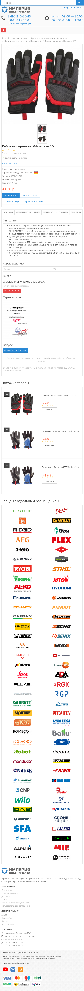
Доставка (6, 896)
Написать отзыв (20, 153)
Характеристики (24, 212)
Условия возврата (9, 893)
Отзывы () (48, 212)
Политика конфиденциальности (16, 902)
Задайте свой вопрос (15, 350)
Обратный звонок (73, 7)
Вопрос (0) (76, 212)
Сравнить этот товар (34, 201)
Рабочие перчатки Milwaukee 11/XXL (59, 395)
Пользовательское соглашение (16, 906)
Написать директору (20, 23)
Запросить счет (9, 163)
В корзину (11, 195)
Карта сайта (7, 918)
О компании (7, 890)
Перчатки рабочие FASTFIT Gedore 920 (60, 431)
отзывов (7, 153)
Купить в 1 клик (30, 195)
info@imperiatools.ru (13, 939)
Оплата (5, 899)
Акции (4, 914)
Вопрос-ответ (8, 924)
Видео (37, 212)
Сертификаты (61, 212)
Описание (8, 212)
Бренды (5, 921)
